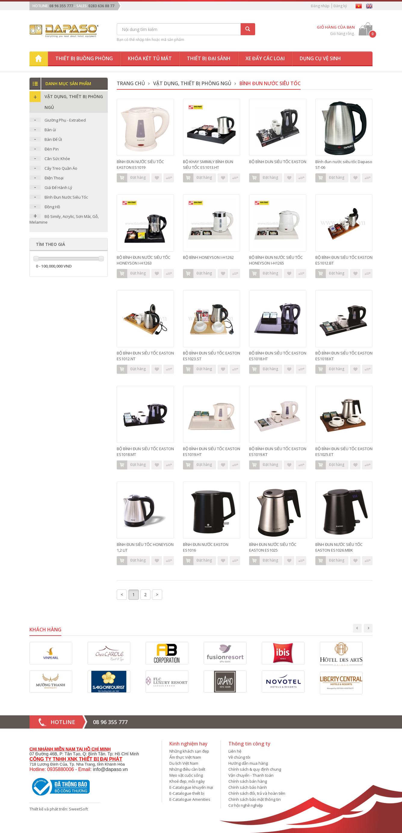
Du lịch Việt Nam (183, 763)
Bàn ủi (50, 129)
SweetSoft (78, 809)
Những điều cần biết (187, 769)
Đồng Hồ (52, 206)
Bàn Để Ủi (53, 139)
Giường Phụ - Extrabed (65, 120)
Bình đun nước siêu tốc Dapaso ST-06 (343, 164)
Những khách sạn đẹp (189, 751)
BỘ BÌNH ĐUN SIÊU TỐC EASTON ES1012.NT (145, 355)
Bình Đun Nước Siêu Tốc (66, 197)
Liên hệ (234, 751)
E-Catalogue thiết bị (186, 793)
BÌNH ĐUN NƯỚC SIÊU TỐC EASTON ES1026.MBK (339, 547)
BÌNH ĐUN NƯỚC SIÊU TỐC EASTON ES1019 (140, 164)
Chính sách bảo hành (247, 787)
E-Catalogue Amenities (189, 799)
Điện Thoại (54, 178)
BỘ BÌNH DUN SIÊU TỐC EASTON (277, 161)
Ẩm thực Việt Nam (185, 757)
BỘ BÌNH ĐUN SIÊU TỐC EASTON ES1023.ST (211, 355)
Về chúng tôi (239, 757)
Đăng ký (340, 5)
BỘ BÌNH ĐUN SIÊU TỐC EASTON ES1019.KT (277, 451)
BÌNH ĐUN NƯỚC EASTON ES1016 (205, 547)
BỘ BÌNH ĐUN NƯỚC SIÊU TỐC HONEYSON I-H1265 (276, 260)
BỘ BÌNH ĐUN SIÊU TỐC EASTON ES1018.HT (277, 355)
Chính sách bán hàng (247, 781)
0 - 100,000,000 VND (54, 266)
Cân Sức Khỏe (57, 158)
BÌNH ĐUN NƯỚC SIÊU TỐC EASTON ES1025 (272, 547)
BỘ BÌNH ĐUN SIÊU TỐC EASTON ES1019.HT (211, 451)
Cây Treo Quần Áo (61, 168)
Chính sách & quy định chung (254, 769)
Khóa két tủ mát (150, 58)
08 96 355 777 (61, 5)
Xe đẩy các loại (265, 58)
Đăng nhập (320, 5)
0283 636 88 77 (101, 5)
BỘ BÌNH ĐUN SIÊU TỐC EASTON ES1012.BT (344, 260)
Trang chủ (131, 83)
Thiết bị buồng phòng (84, 58)
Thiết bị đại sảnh (208, 58)
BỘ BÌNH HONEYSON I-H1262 (208, 257)
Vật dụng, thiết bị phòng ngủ (192, 83)
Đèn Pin (52, 149)
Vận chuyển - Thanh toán (251, 775)
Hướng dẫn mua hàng (248, 763)
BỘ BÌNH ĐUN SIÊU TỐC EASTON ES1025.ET (344, 451)
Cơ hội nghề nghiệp (245, 805)
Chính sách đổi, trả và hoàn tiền (256, 793)
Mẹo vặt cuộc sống (186, 775)
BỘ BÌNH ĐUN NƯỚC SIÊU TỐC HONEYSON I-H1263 (143, 260)
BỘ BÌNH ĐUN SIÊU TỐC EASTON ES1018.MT (145, 451)
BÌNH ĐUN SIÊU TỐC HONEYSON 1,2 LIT (145, 547)
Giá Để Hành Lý (58, 187)
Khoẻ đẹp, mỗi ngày (187, 781)
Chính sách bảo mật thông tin (254, 799)
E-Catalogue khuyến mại (191, 787)
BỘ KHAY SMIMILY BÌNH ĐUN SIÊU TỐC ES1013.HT (208, 164)
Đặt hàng (131, 177)
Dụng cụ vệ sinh (320, 58)
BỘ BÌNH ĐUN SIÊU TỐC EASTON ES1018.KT (344, 355)
